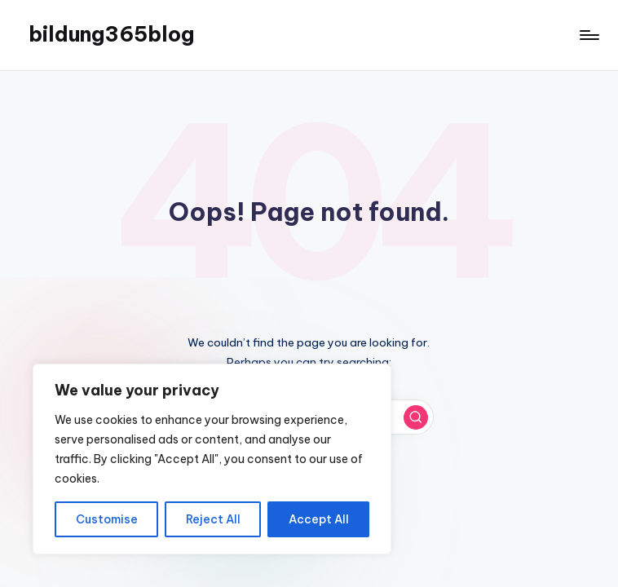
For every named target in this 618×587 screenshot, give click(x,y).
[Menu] (588, 35)
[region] (212, 459)
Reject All (213, 519)
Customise (107, 519)
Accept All (319, 519)
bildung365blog (111, 34)
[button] (416, 417)
